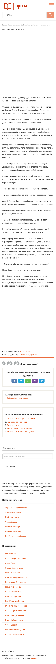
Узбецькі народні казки (17, 398)
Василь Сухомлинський (15, 610)
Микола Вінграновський (16, 577)
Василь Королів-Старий (15, 558)
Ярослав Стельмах (13, 592)
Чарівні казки (11, 522)
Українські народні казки (16, 508)
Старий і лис (25, 351)
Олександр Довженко (14, 615)
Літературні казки (13, 512)
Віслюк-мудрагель (29, 354)
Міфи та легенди (12, 527)
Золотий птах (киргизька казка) (21, 419)
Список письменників (14, 634)
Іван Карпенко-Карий (14, 601)
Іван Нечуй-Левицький (15, 629)
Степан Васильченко (14, 568)
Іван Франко (10, 554)
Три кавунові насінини (17, 422)
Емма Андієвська (13, 587)
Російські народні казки (15, 536)
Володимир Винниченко (15, 582)
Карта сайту (36, 658)
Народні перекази (13, 531)
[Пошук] (24, 15)
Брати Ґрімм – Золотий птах (19, 428)
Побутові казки (12, 517)
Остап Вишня (11, 625)
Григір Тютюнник (12, 573)
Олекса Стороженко (14, 596)
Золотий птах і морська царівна (21, 431)
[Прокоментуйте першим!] (27, 456)
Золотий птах (13, 425)
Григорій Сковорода (14, 620)
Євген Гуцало (11, 563)
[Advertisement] (28, 65)
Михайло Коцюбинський (16, 606)
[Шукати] (50, 15)
